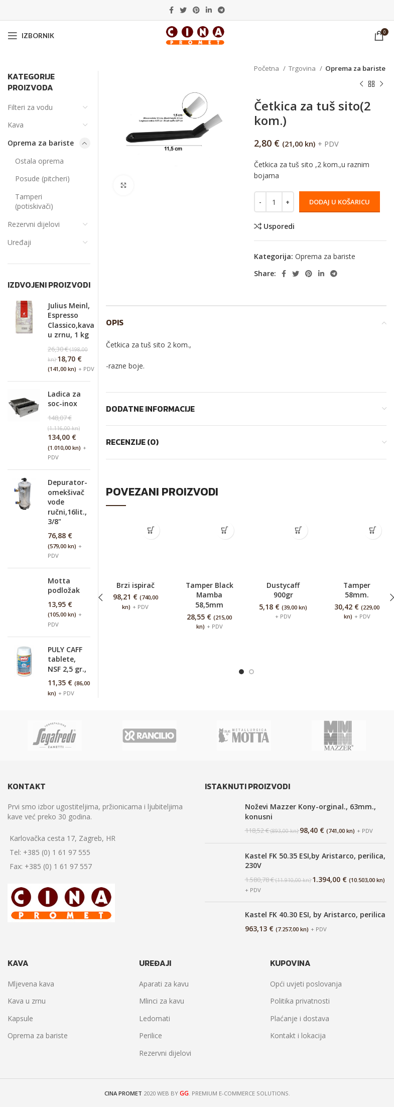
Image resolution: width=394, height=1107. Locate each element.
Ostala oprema (39, 161)
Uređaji (19, 242)
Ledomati (154, 1018)
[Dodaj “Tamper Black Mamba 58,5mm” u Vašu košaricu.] (225, 530)
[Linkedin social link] (209, 10)
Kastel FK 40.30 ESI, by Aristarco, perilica (315, 914)
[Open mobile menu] (31, 36)
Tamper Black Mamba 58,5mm (209, 594)
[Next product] (381, 84)
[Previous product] (361, 84)
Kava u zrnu (27, 1001)
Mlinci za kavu (161, 1001)
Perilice (150, 1035)
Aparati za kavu (164, 984)
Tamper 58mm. (357, 590)
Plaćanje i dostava (299, 1018)
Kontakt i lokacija (298, 1035)
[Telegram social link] (221, 10)
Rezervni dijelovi (34, 224)
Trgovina (303, 68)
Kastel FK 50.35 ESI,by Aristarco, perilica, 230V (315, 861)
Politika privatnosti (300, 1001)
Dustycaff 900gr (283, 590)
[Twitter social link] (183, 10)
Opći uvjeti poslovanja (306, 984)
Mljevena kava (31, 984)
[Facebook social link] (171, 10)
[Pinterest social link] (196, 10)
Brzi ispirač (135, 585)
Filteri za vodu (30, 107)
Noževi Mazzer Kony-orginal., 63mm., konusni (310, 811)
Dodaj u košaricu (339, 201)
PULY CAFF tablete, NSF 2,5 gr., (67, 659)
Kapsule (20, 1018)
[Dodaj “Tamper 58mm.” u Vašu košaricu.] (372, 530)
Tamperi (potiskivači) (34, 201)
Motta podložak (64, 585)
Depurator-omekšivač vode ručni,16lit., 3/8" (67, 501)
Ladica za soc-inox (64, 399)
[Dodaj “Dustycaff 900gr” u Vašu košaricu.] (299, 530)
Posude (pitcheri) (42, 178)
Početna (267, 68)
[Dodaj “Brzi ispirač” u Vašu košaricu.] (151, 530)
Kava (16, 125)
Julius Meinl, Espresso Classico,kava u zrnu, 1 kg (71, 320)
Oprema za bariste (355, 68)
